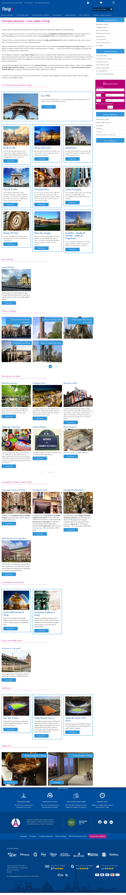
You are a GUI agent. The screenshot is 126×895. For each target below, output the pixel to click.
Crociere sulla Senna (101, 39)
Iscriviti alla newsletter (97, 836)
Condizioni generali (46, 836)
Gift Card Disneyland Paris (78, 836)
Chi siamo (33, 836)
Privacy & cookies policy (13, 870)
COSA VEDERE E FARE (23, 15)
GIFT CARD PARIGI (28, 3)
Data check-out (100, 98)
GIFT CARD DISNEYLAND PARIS (42, 3)
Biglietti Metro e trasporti (102, 24)
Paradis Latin (98, 128)
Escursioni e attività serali (101, 62)
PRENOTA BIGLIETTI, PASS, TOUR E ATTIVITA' (12, 3)
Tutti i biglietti (99, 45)
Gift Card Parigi (60, 836)
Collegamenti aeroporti (102, 27)
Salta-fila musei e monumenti (103, 33)
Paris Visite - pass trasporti (102, 30)
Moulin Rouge (99, 125)
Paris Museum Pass (100, 36)
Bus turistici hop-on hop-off (103, 42)
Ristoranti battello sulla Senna (103, 122)
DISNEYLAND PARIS (71, 15)
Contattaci (23, 836)
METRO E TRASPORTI (7, 15)
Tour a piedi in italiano (101, 55)
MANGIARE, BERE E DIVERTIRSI (41, 15)
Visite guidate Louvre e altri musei (103, 59)
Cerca (110, 107)
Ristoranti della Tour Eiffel (102, 119)
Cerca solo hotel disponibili (104, 104)
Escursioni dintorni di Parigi (102, 65)
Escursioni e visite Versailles (102, 68)
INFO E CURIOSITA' (85, 15)
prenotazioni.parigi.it (15, 876)
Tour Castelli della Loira (101, 71)
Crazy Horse (98, 132)
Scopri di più (48, 107)
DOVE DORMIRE (57, 15)
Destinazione (99, 87)
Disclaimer (9, 872)
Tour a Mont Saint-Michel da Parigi (104, 74)
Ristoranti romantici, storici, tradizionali (105, 135)
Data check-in (100, 92)
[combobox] (103, 9)
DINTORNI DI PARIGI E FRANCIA (102, 15)
